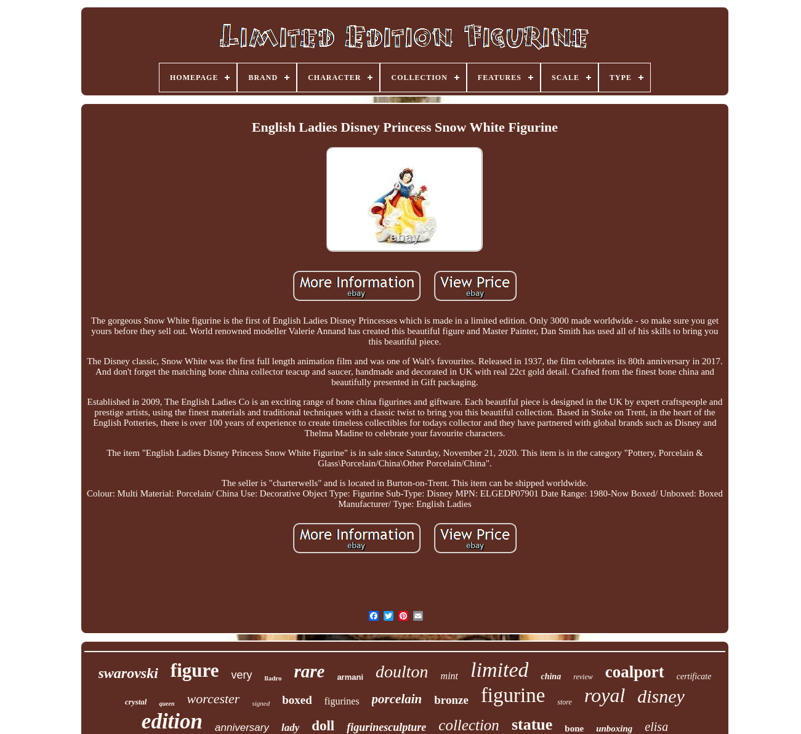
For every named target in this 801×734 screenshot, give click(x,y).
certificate (694, 676)
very (241, 675)
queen (166, 703)
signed (261, 703)
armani (350, 677)
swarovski (128, 673)
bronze (451, 699)
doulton (402, 671)
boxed (297, 699)
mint (449, 676)
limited (499, 669)
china (551, 676)
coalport (634, 672)
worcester (213, 698)
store (564, 702)
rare (309, 671)
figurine (513, 695)
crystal (136, 701)
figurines (342, 701)
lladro (273, 678)
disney (661, 696)
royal (604, 695)
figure (195, 670)
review (583, 676)
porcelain (397, 699)
